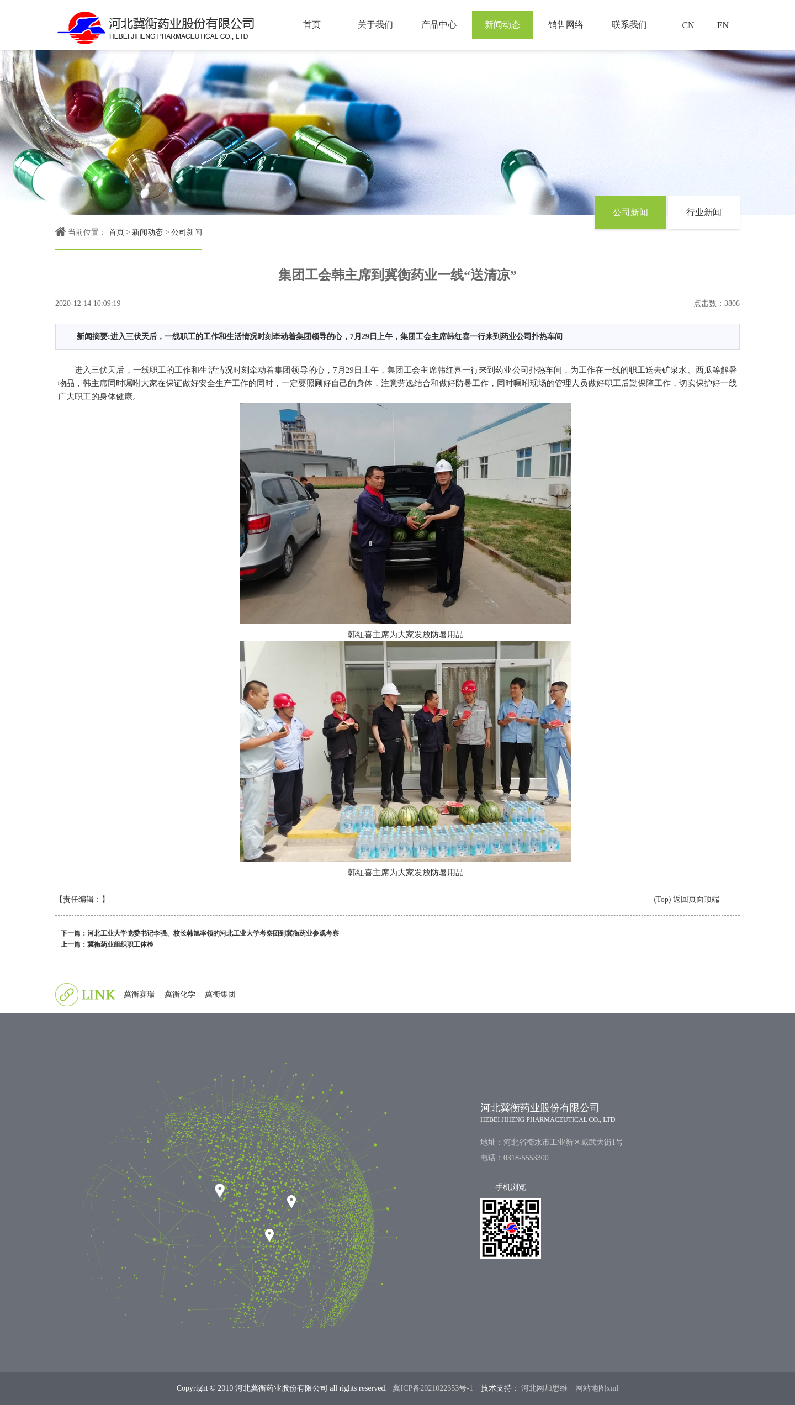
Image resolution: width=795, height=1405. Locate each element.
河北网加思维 (544, 1388)
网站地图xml (596, 1388)
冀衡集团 (220, 994)
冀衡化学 (180, 994)
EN (723, 25)
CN (688, 25)
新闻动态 (502, 24)
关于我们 (375, 24)
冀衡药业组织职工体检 (120, 944)
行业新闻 (704, 212)
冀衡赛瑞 (139, 994)
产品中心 (439, 24)
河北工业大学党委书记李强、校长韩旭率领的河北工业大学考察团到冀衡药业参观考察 (213, 933)
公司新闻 (186, 232)
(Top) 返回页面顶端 (686, 899)
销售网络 (566, 24)
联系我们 (629, 24)
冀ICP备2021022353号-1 (433, 1388)
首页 (312, 24)
